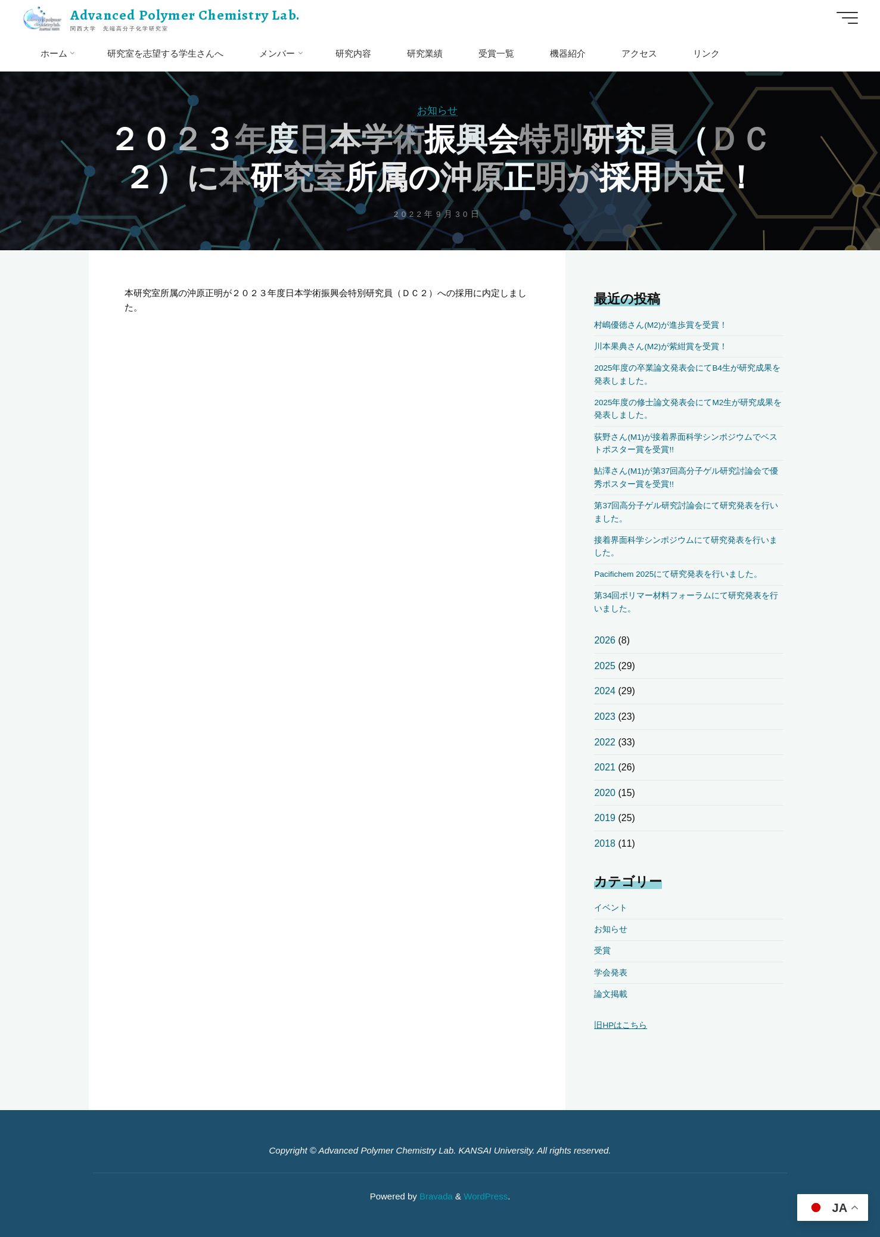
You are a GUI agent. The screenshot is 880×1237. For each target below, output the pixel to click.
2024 (604, 691)
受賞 (602, 950)
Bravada (435, 1196)
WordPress (486, 1196)
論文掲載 (610, 994)
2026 (604, 640)
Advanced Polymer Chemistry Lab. (185, 14)
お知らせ (437, 110)
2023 (604, 716)
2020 (604, 793)
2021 (604, 767)
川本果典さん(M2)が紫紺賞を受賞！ (660, 346)
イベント (610, 907)
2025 (604, 666)
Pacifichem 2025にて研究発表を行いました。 (678, 574)
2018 (604, 843)
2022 (604, 742)
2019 (604, 818)
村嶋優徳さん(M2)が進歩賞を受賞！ (660, 325)
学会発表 (610, 972)
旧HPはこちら (620, 1025)
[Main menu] (847, 18)
